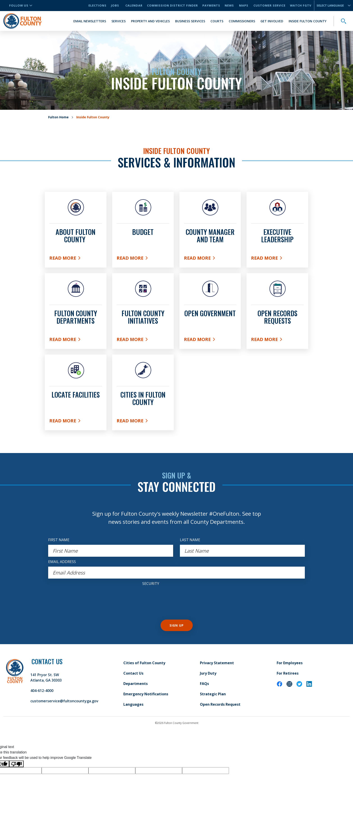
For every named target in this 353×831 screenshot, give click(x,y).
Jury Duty (208, 673)
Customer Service (269, 5)
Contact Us (133, 673)
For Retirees (288, 673)
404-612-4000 (41, 690)
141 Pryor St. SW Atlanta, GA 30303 (46, 677)
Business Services (190, 21)
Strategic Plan (213, 693)
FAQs (204, 683)
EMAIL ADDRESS (62, 561)
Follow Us (20, 5)
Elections (97, 5)
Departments (135, 683)
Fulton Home (58, 117)
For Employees (290, 662)
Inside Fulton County (307, 21)
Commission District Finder (172, 5)
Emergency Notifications (145, 693)
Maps (243, 5)
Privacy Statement (217, 662)
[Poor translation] (16, 763)
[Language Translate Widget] (331, 5)
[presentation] (176, 597)
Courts (216, 21)
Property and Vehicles (150, 21)
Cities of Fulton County (144, 662)
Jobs (115, 5)
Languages (133, 704)
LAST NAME (190, 539)
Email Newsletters (89, 21)
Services (118, 21)
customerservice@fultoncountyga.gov (64, 700)
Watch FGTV (300, 5)
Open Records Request (220, 704)
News (229, 5)
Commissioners (242, 21)
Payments (211, 5)
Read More (75, 259)
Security (150, 583)
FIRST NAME (58, 539)
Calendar (134, 5)
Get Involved (271, 21)
